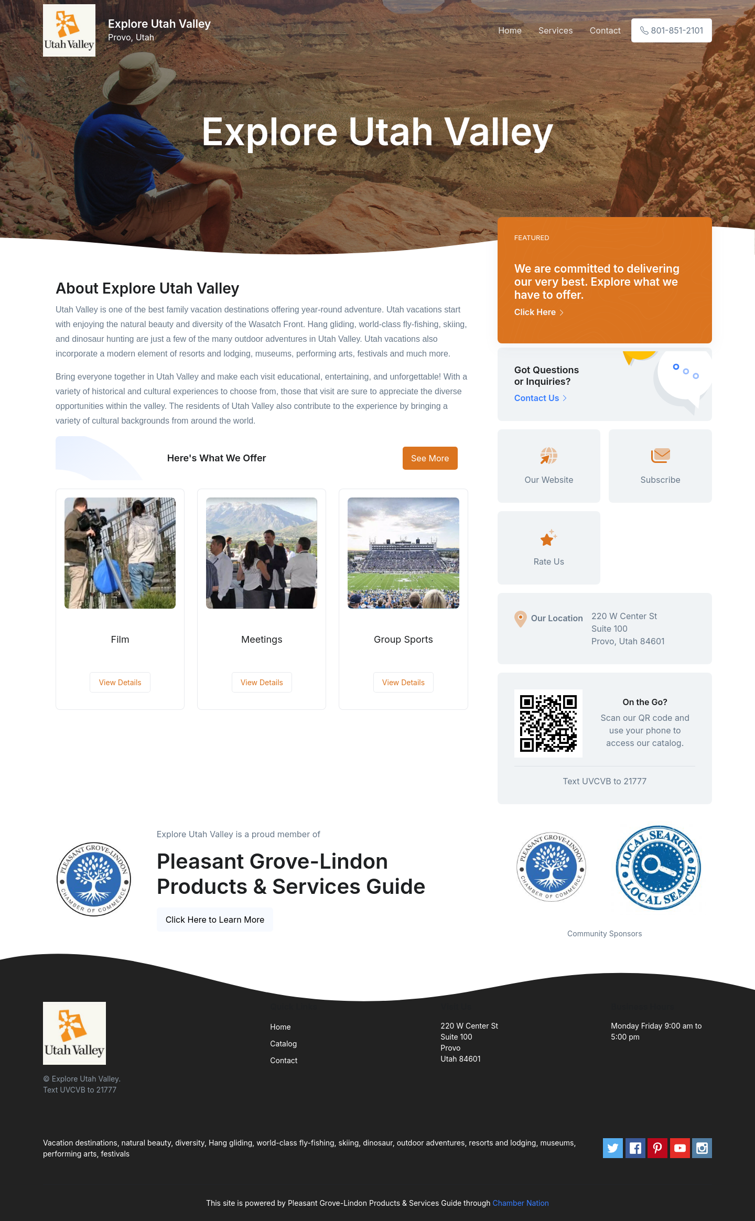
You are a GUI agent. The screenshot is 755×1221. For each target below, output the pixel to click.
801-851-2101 (671, 30)
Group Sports (403, 639)
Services (555, 30)
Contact (605, 30)
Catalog (283, 1043)
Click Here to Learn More (215, 919)
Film (120, 639)
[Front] (71, 30)
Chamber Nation (520, 1202)
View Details (120, 682)
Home (510, 30)
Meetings (262, 639)
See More (430, 458)
